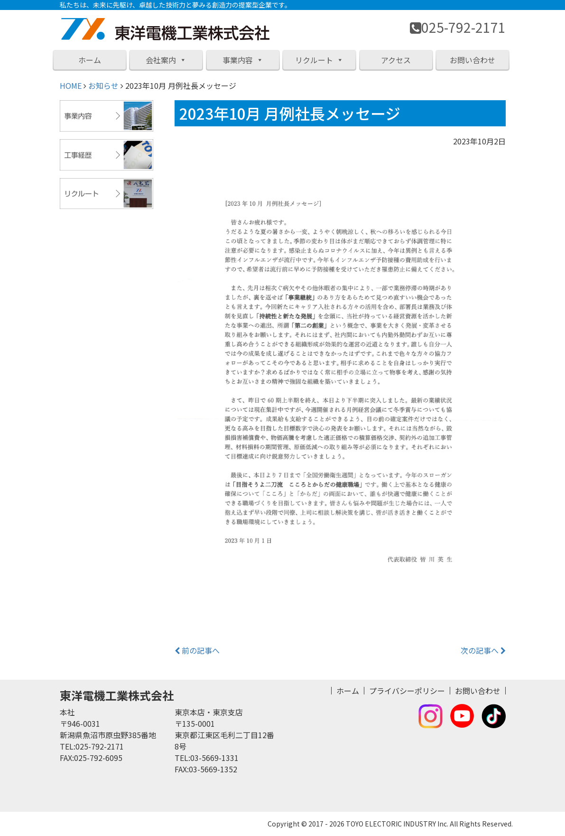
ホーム (89, 60)
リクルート (319, 59)
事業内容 (242, 59)
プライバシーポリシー (407, 690)
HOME (71, 85)
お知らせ (103, 85)
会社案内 (166, 59)
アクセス (396, 60)
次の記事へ (483, 650)
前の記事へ (197, 650)
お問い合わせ (472, 60)
